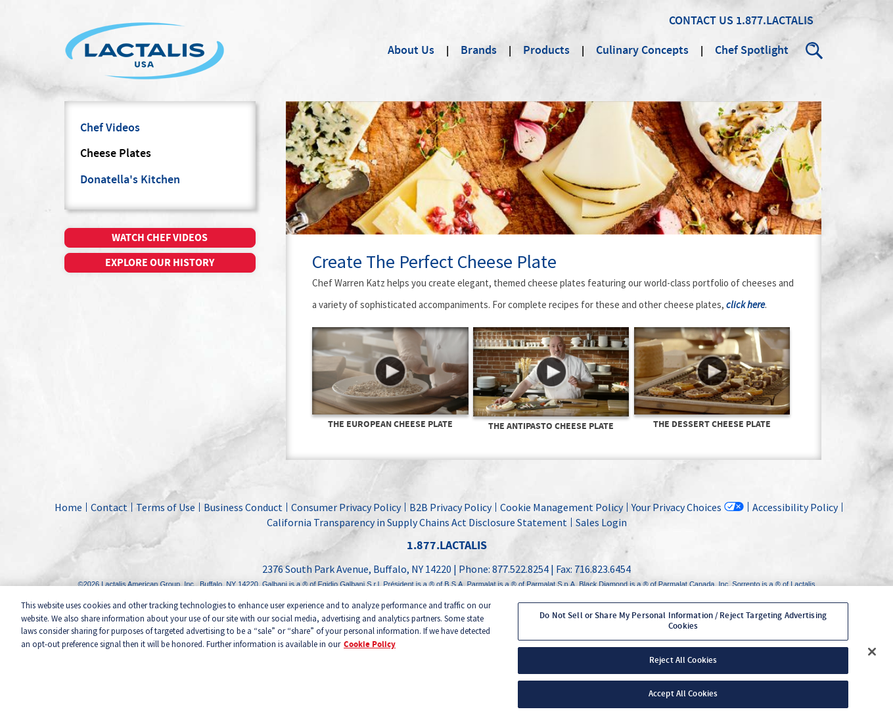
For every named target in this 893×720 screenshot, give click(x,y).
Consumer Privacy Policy (346, 507)
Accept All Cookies (683, 700)
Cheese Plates (115, 154)
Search (814, 50)
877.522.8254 (520, 568)
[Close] (872, 658)
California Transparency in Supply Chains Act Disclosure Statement (417, 522)
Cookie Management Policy (561, 507)
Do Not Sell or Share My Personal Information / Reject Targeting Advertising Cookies (683, 627)
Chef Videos (110, 128)
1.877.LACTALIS (774, 21)
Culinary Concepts (642, 50)
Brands (479, 50)
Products (546, 50)
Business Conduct (243, 507)
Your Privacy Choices (676, 507)
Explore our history (159, 263)
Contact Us (701, 21)
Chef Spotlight (752, 50)
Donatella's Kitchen (130, 180)
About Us (411, 50)
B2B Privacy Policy (450, 507)
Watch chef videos (160, 238)
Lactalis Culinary (144, 50)
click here (745, 305)
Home (68, 507)
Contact (109, 507)
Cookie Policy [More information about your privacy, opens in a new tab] (370, 651)
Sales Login (599, 522)
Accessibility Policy (795, 507)
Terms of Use (165, 507)
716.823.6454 (602, 568)
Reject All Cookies (683, 666)
